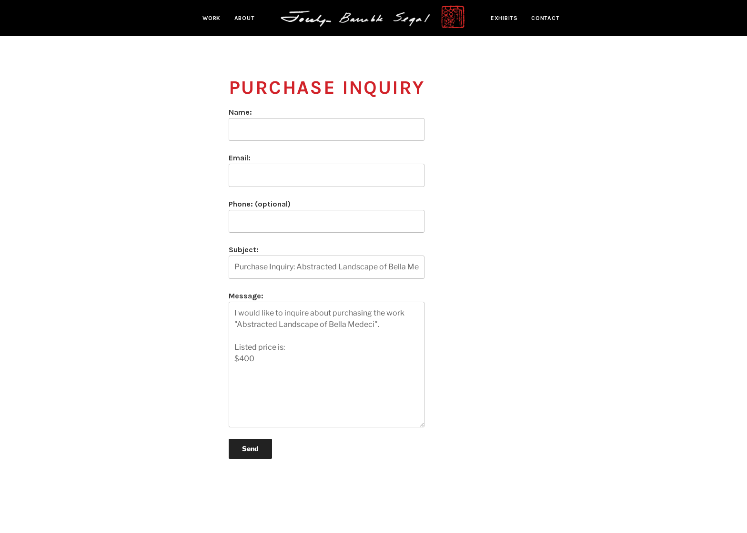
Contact (545, 18)
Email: (326, 170)
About (244, 18)
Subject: (326, 261)
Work (211, 18)
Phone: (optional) (326, 216)
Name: (326, 124)
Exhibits (504, 18)
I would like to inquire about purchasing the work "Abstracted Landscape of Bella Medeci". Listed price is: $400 (326, 364)
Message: (326, 359)
